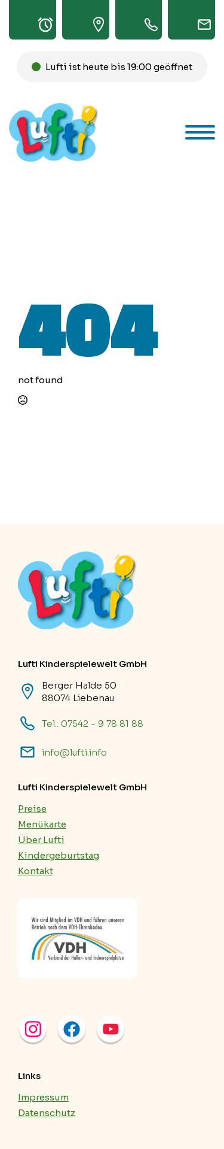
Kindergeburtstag (58, 855)
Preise (32, 808)
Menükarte (42, 824)
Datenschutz (46, 1112)
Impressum (43, 1097)
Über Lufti (41, 839)
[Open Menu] (200, 132)
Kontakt (35, 871)
